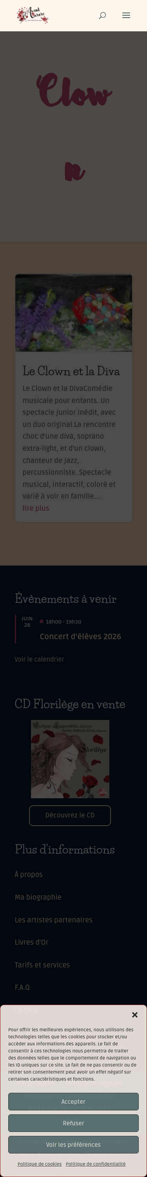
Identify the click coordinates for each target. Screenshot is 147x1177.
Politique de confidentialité (96, 1164)
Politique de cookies (40, 1164)
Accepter (73, 1101)
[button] (135, 1015)
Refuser (73, 1123)
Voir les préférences (73, 1144)
